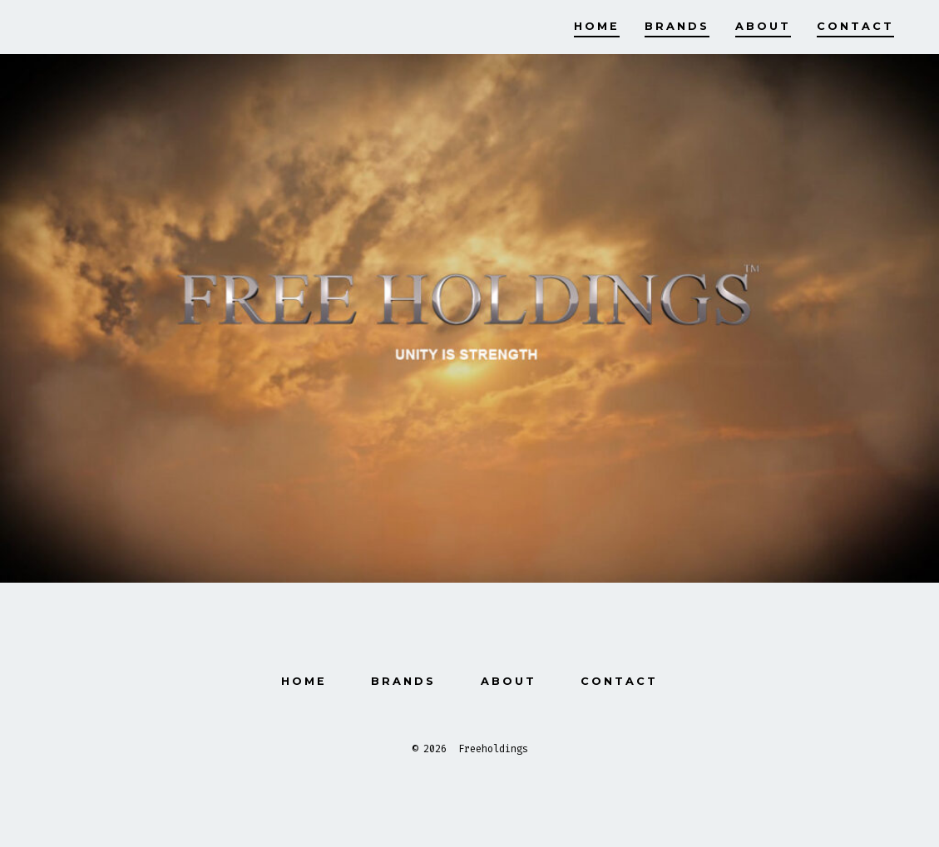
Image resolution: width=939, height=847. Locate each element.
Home (597, 26)
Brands (677, 26)
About (763, 26)
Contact (855, 26)
